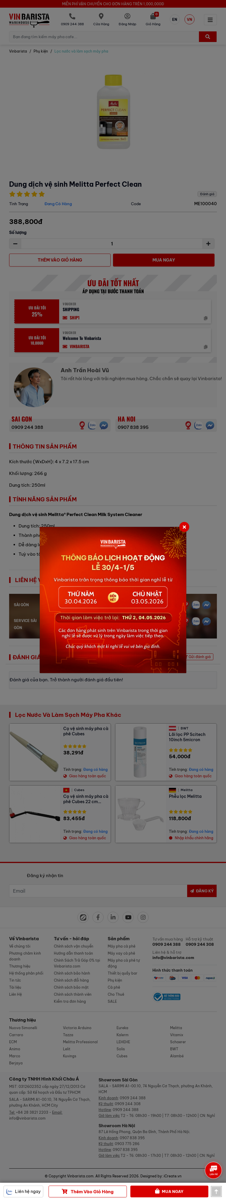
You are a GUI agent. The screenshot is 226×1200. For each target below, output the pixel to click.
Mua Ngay (169, 1191)
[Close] (184, 527)
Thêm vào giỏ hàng (88, 1191)
